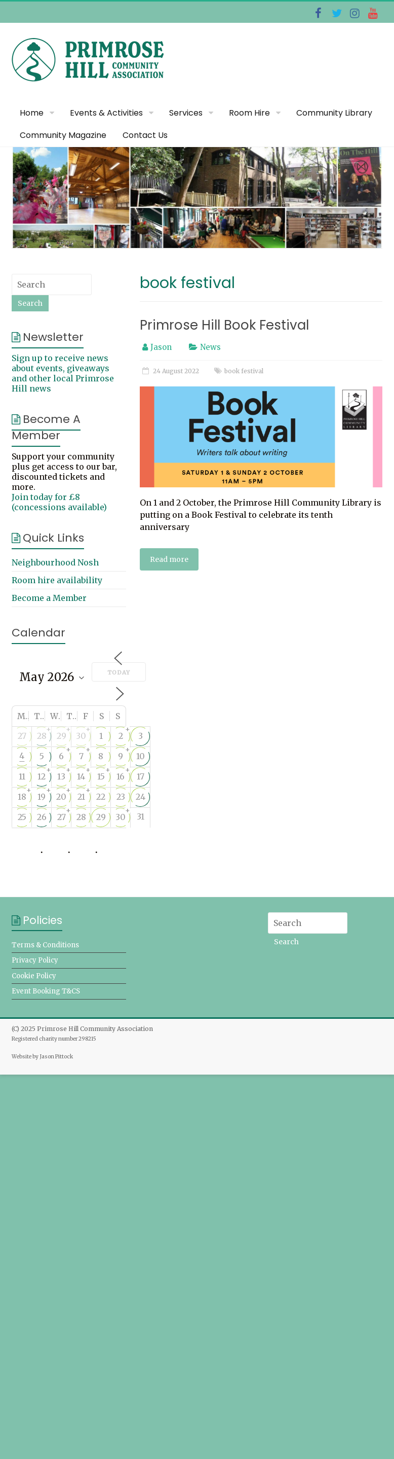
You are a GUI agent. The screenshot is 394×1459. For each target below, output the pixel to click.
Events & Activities (106, 113)
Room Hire (249, 113)
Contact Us (145, 135)
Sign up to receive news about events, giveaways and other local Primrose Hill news (63, 373)
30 (81, 736)
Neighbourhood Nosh (55, 562)
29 (61, 736)
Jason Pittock (56, 1056)
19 (41, 797)
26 (42, 817)
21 (81, 797)
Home (32, 113)
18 (22, 797)
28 (42, 736)
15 (101, 776)
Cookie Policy (34, 976)
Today (118, 672)
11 (22, 776)
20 (61, 797)
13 (61, 776)
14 (81, 776)
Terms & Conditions (45, 945)
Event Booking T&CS (46, 991)
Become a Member (49, 598)
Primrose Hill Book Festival (224, 325)
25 (22, 817)
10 (140, 756)
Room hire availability (57, 580)
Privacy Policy (35, 960)
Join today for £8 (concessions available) (59, 502)
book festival (243, 371)
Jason (161, 347)
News (210, 347)
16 (120, 776)
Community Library (334, 113)
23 (120, 797)
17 (140, 776)
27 (22, 736)
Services (186, 113)
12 (41, 776)
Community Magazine (63, 135)
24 (140, 797)
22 (100, 797)
